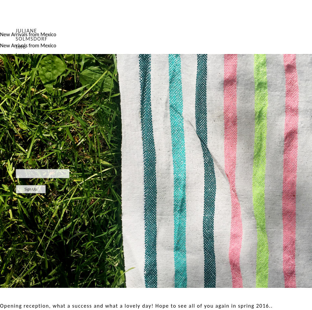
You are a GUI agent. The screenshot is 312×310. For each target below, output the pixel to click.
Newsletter (30, 165)
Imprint (26, 55)
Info (21, 47)
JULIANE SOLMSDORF (32, 35)
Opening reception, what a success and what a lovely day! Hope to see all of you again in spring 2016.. (136, 306)
